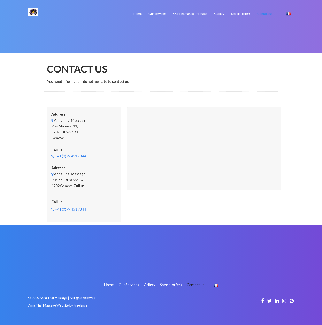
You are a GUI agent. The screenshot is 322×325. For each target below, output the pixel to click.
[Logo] (33, 12)
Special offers (241, 13)
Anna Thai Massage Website (48, 305)
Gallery (219, 13)
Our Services (157, 13)
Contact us (265, 13)
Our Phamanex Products (190, 13)
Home (137, 13)
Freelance (80, 305)
